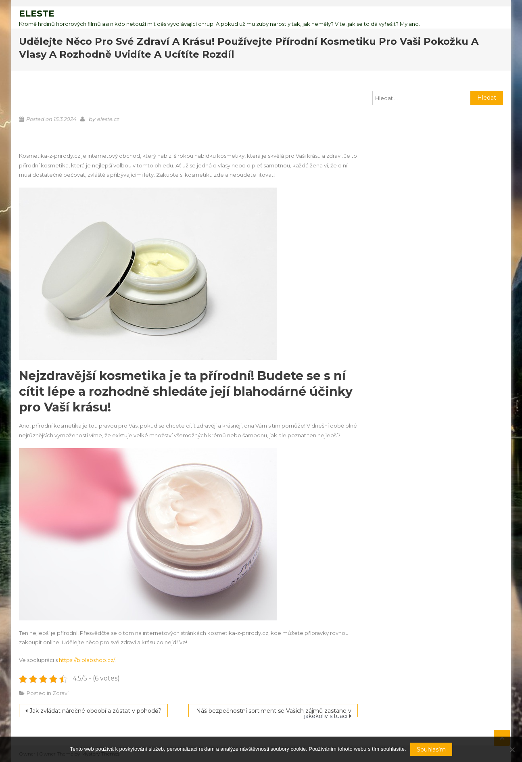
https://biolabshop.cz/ (87, 660)
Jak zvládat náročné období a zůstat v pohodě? (95, 710)
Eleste (36, 13)
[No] (512, 749)
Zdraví (60, 693)
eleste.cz (108, 119)
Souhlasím (431, 749)
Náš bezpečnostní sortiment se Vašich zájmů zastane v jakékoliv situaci (273, 712)
